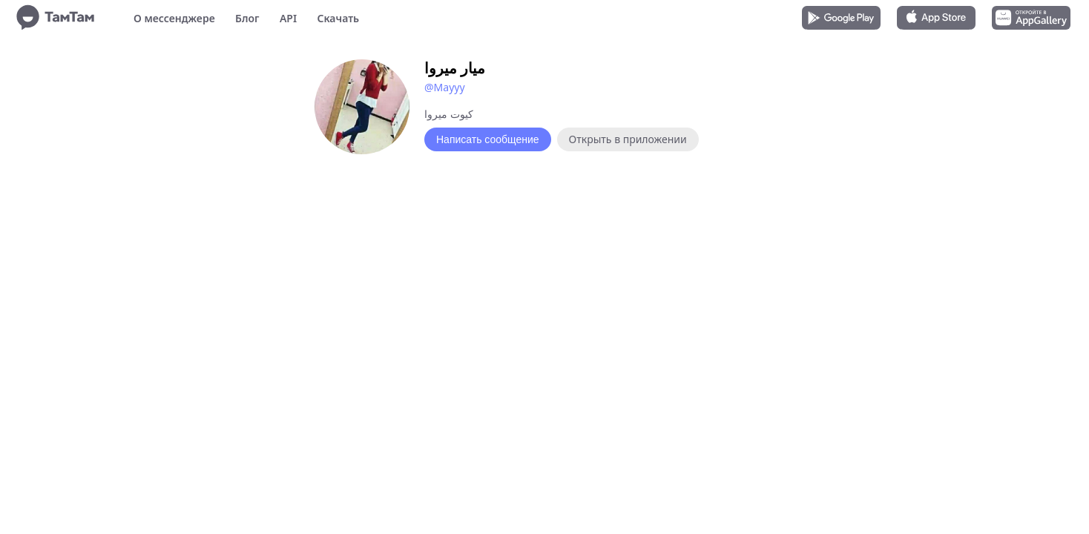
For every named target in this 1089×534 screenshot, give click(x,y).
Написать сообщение (487, 139)
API (288, 18)
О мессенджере (174, 18)
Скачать (338, 18)
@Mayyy (444, 87)
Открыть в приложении (628, 139)
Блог (247, 18)
